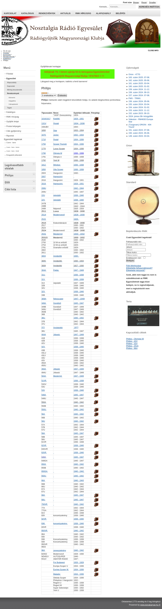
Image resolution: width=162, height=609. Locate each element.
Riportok (10, 136)
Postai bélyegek (13, 126)
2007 (43, 177)
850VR (44, 531)
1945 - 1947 (79, 303)
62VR (44, 445)
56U (43, 421)
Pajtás (56, 270)
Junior (56, 135)
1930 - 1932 (79, 234)
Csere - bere (11, 142)
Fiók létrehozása (133, 265)
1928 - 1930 (79, 215)
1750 (43, 144)
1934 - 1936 (79, 123)
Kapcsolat (10, 13)
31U (43, 275)
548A (43, 395)
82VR (44, 519)
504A (43, 376)
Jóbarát (56, 335)
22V (43, 200)
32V (43, 291)
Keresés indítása (149, 7)
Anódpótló (58, 327)
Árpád (56, 123)
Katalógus (27, 13)
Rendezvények (47, 13)
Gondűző (57, 303)
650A (43, 464)
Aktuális (65, 13)
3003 (43, 256)
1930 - (76, 256)
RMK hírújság (83, 13)
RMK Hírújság (12, 117)
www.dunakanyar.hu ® (150, 605)
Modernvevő (59, 215)
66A (43, 480)
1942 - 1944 (79, 188)
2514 (43, 215)
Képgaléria (12, 101)
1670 (43, 135)
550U (44, 409)
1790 (43, 153)
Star (55, 130)
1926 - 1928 (79, 562)
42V (43, 347)
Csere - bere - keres (12, 147)
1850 (43, 169)
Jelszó (129, 247)
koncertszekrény (60, 523)
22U (43, 195)
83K (43, 523)
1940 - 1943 (79, 480)
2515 (43, 219)
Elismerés (12, 97)
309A (43, 299)
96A (43, 550)
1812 (43, 165)
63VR (44, 452)
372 (43, 327)
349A (43, 303)
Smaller (152, 2)
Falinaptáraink (13, 104)
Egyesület (11, 78)
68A (43, 495)
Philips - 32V (131, 343)
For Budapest (59, 562)
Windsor (57, 165)
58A (43, 433)
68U (43, 500)
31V (43, 279)
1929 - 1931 (79, 119)
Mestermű (57, 234)
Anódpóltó (57, 256)
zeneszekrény (59, 550)
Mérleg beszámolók (14, 90)
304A (43, 270)
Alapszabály (103, 13)
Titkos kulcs (131, 252)
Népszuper (58, 299)
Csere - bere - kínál (12, 151)
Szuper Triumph (60, 144)
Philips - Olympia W (135, 339)
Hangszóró (57, 177)
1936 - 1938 (79, 165)
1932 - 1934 (79, 135)
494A (43, 369)
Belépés (120, 13)
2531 (43, 234)
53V (43, 390)
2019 (43, 184)
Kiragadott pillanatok (14, 155)
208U (43, 188)
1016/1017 (45, 119)
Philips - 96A (131, 348)
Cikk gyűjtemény (13, 131)
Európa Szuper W (61, 569)
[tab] (34, 163)
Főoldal (9, 74)
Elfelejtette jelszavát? (135, 270)
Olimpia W (57, 153)
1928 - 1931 (79, 184)
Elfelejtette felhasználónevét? (139, 268)
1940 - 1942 (79, 318)
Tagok (9, 108)
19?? (76, 327)
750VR (44, 504)
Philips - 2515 (132, 346)
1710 (43, 139)
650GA (44, 471)
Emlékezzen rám (133, 258)
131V (43, 123)
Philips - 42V (131, 341)
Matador (57, 574)
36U (43, 318)
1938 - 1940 (79, 195)
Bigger (136, 2)
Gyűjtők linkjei (12, 121)
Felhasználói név (133, 241)
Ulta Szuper (58, 169)
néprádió (57, 195)
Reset (144, 2)
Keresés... (104, 7)
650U (44, 476)
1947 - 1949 (79, 270)
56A (43, 414)
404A (43, 335)
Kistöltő (56, 119)
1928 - (76, 219)
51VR (44, 381)
